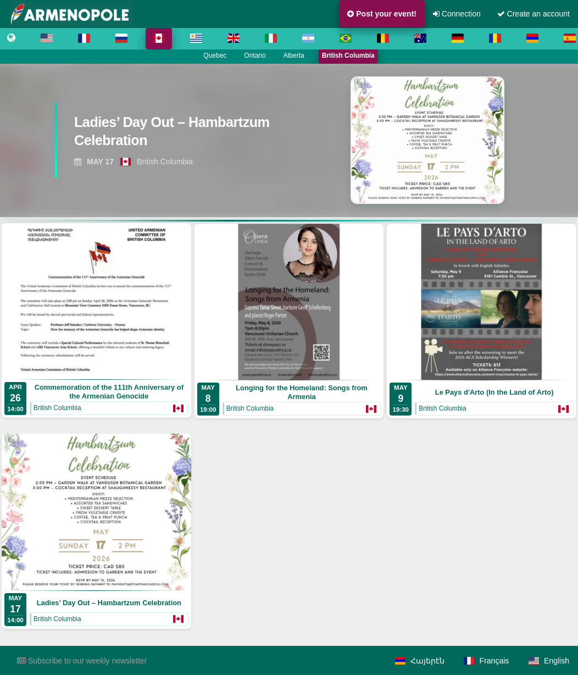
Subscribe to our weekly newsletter (82, 660)
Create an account (533, 13)
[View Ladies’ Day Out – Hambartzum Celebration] (172, 134)
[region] (289, 140)
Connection (457, 13)
